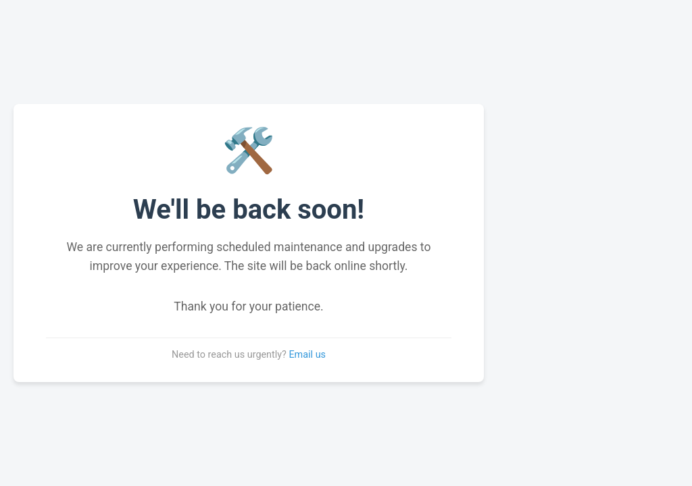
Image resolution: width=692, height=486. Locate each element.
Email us (307, 354)
